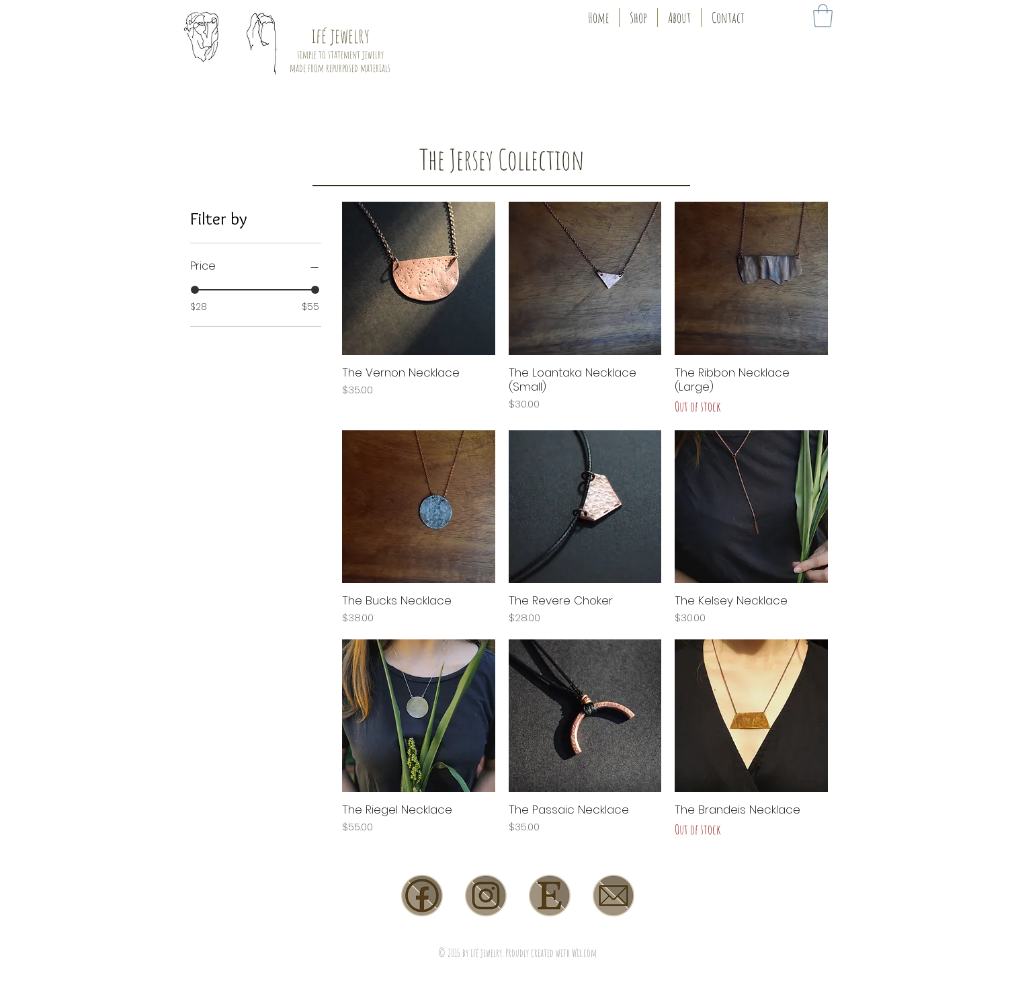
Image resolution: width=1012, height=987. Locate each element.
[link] (823, 16)
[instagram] (486, 895)
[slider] (195, 290)
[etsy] (550, 895)
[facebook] (422, 895)
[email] (613, 895)
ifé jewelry (340, 35)
